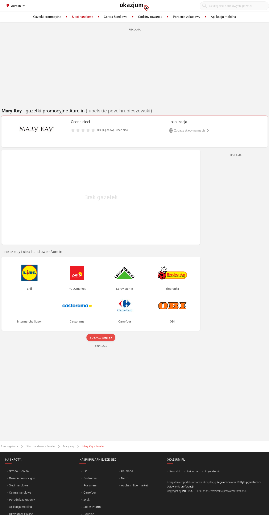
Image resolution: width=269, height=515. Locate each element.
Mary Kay (68, 446)
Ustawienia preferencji (180, 486)
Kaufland (127, 471)
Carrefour (89, 492)
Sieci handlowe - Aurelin (40, 446)
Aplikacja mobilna (20, 506)
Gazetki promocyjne (22, 478)
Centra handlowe (20, 492)
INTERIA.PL (189, 491)
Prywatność (212, 471)
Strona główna (9, 446)
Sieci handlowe (18, 485)
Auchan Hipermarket (134, 485)
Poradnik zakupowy (22, 499)
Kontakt (174, 471)
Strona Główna (19, 471)
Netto (124, 478)
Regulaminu (223, 482)
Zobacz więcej (101, 337)
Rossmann (90, 485)
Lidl (85, 471)
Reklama (192, 471)
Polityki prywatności (249, 482)
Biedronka (90, 478)
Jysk (86, 499)
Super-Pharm (92, 506)
